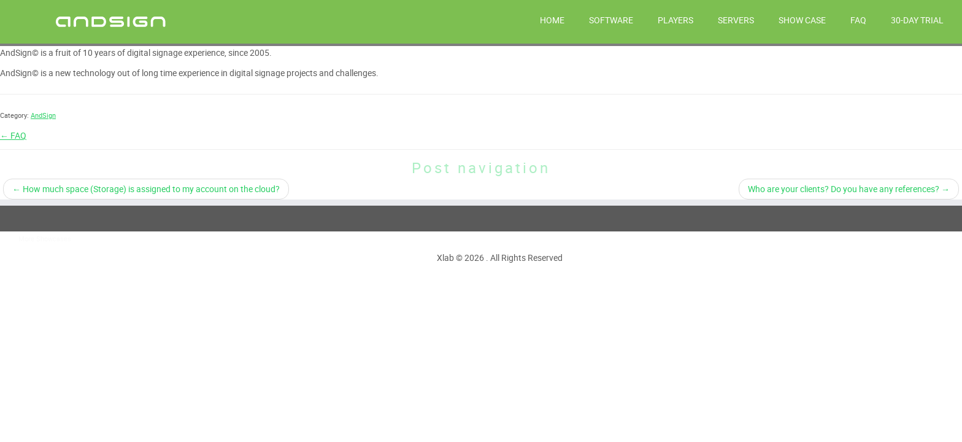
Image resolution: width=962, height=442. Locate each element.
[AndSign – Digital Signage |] (111, 21)
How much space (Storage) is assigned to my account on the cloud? (146, 189)
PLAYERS (675, 20)
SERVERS (736, 20)
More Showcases (44, 238)
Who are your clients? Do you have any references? (849, 189)
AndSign (43, 115)
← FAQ (13, 135)
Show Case (802, 20)
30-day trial (917, 20)
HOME (552, 20)
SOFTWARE (611, 20)
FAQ (858, 20)
